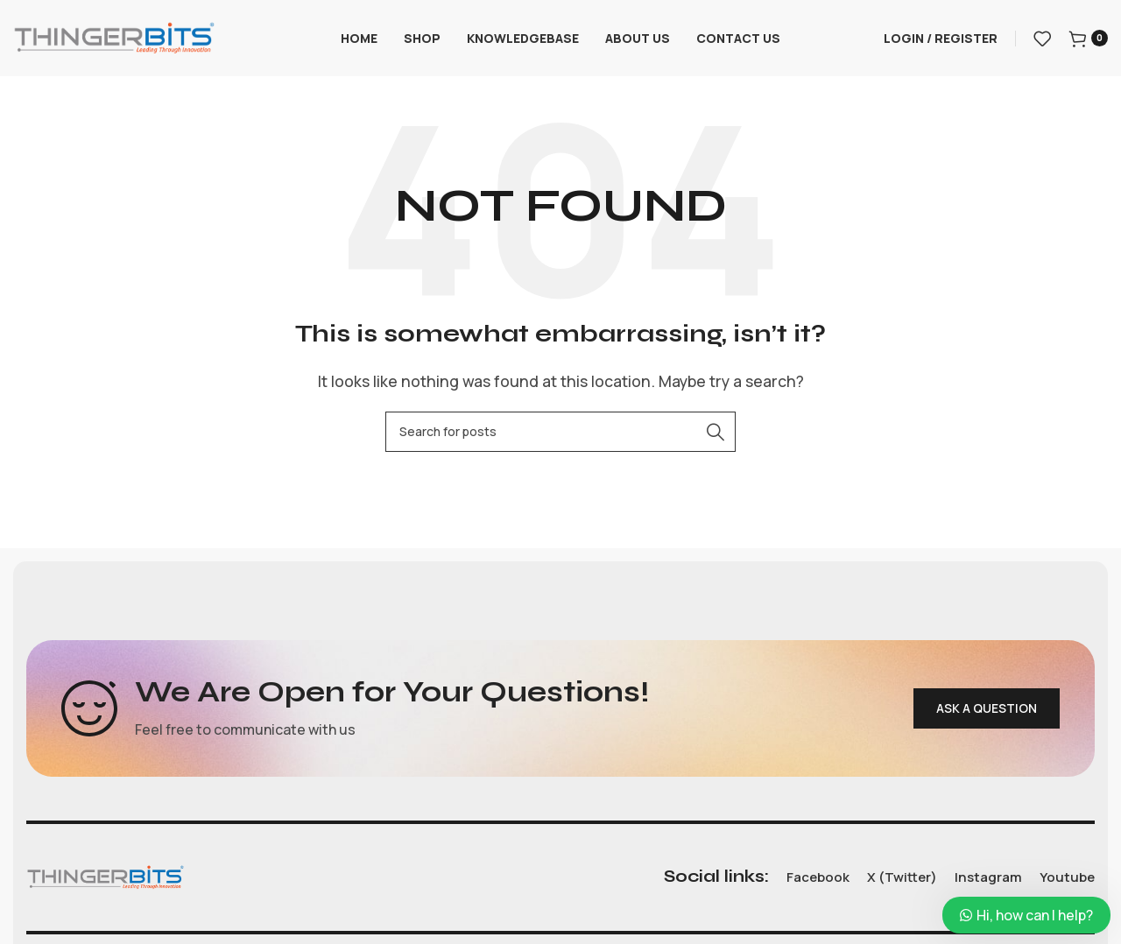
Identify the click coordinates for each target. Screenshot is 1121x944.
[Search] (560, 433)
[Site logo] (114, 37)
